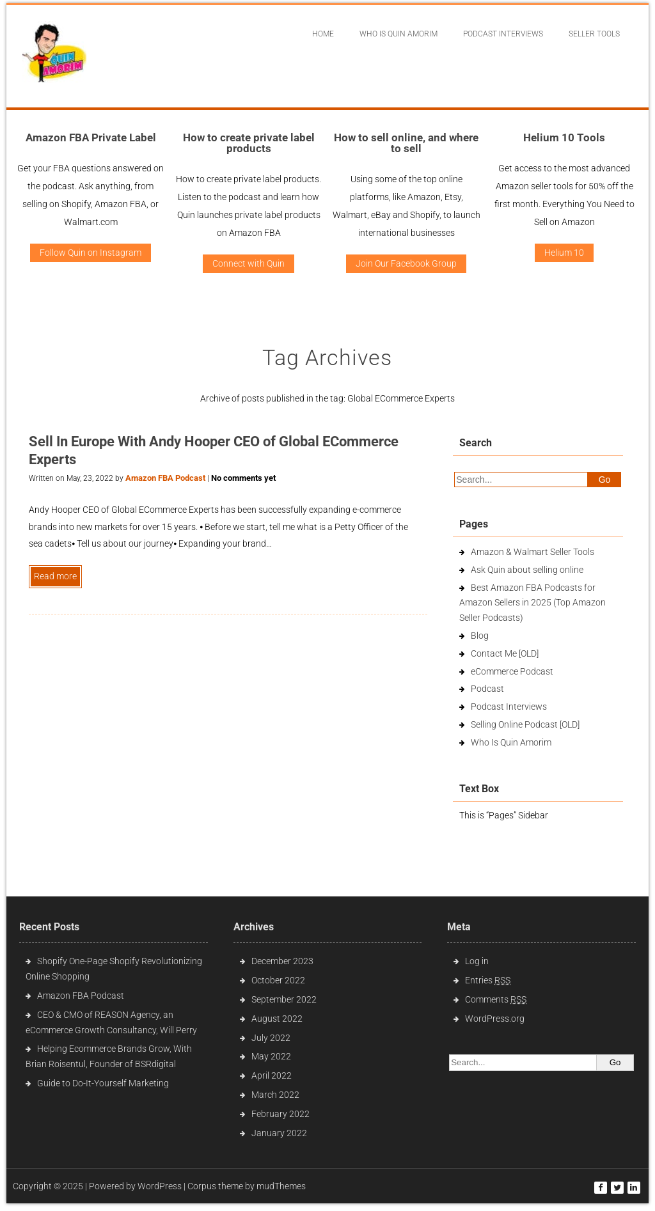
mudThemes (281, 1186)
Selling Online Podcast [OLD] (525, 724)
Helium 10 (564, 252)
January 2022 (279, 1133)
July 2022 (270, 1038)
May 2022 (271, 1056)
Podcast (487, 689)
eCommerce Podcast (512, 671)
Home (323, 33)
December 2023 (282, 961)
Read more (55, 576)
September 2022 (284, 999)
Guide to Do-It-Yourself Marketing (104, 1083)
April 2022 (271, 1075)
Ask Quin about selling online (527, 570)
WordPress (160, 1186)
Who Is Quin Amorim (398, 33)
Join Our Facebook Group (406, 263)
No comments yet (243, 478)
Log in (477, 961)
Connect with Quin (248, 263)
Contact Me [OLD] (505, 653)
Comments (495, 999)
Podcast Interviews (509, 706)
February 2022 (280, 1114)
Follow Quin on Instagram (90, 252)
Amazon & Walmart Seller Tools (532, 552)
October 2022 (278, 980)
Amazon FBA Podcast (165, 478)
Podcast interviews (503, 33)
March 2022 (275, 1095)
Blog (480, 635)
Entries (487, 980)
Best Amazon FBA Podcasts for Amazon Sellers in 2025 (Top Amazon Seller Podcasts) (532, 602)
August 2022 (277, 1018)
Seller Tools (594, 33)
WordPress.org (495, 1018)
